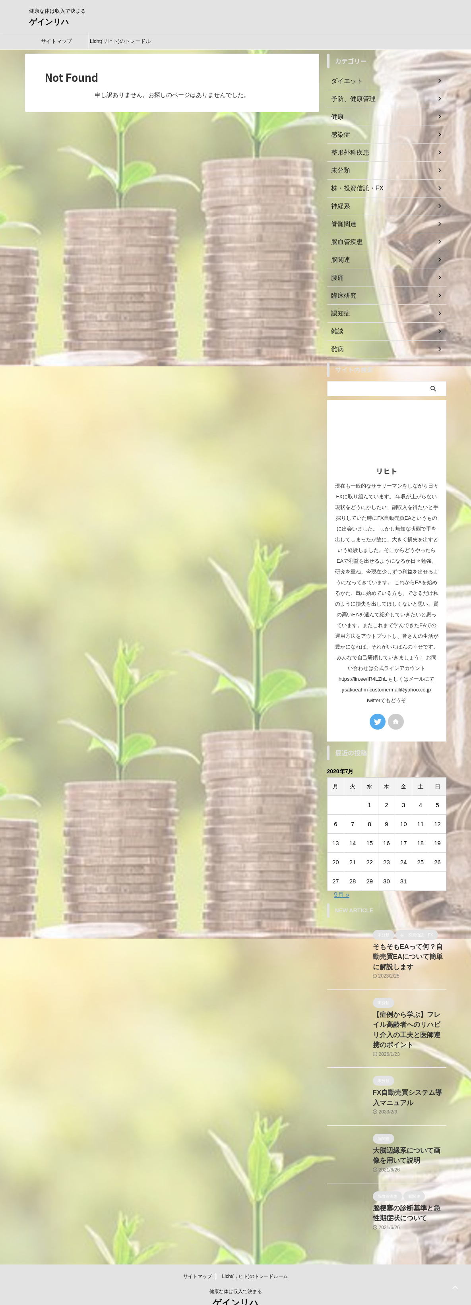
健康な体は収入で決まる (235, 1267)
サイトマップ (56, 41)
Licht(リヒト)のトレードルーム (120, 43)
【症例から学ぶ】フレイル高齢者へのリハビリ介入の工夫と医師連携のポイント (409, 1019)
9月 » (341, 894)
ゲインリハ (49, 21)
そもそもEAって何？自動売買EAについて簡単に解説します (407, 955)
